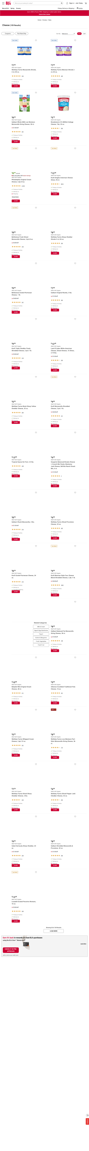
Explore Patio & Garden (44, 14)
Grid (79, 33)
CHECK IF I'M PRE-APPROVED (11, 950)
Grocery (18, 8)
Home (39, 20)
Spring (12, 8)
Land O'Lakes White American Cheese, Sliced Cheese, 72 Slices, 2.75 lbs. (62, 351)
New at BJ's (5, 8)
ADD (16, 86)
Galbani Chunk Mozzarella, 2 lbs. (23, 522)
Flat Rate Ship (21, 33)
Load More (53, 931)
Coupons (8, 33)
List (84, 33)
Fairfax (81, 8)
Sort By (58, 33)
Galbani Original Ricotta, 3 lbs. (61, 293)
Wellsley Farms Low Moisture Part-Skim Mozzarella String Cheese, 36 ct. (63, 741)
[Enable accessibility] (87, 1115)
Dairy (49, 20)
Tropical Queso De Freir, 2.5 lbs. (23, 462)
